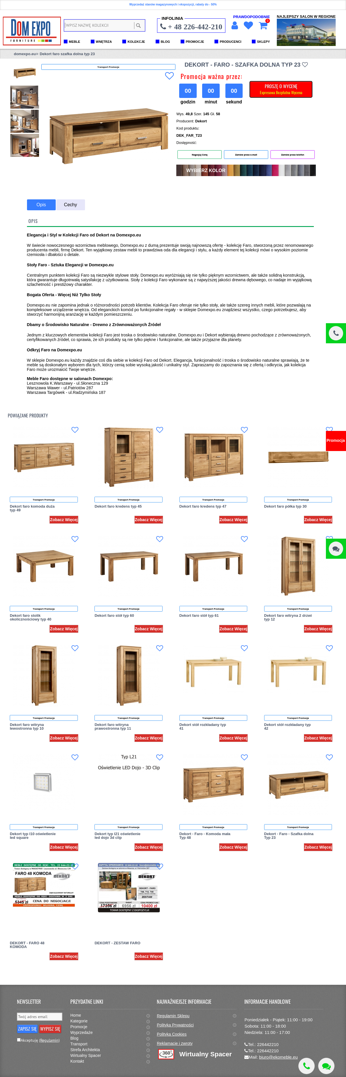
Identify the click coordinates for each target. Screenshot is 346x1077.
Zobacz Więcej (64, 519)
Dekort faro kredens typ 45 (118, 506)
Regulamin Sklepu (173, 1016)
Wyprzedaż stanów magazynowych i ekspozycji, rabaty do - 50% (173, 4)
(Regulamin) (49, 1040)
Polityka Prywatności (175, 1025)
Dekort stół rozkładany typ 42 (287, 726)
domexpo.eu (25, 54)
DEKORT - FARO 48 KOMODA (27, 945)
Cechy (70, 204)
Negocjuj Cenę (200, 154)
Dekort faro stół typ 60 (114, 615)
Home (75, 1015)
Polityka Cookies (172, 1034)
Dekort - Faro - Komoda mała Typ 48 (205, 835)
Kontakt (77, 1061)
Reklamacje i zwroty (174, 1043)
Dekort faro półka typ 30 (285, 506)
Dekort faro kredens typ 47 (203, 506)
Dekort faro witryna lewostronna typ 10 (27, 726)
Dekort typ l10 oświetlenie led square (33, 835)
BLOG (165, 41)
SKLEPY (263, 41)
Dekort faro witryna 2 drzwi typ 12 (288, 617)
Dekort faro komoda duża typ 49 (32, 508)
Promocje (78, 1026)
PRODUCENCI (230, 41)
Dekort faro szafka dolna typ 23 (67, 54)
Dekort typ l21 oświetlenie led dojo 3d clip (117, 835)
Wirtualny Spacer (85, 1055)
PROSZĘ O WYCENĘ (281, 89)
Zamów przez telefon (292, 154)
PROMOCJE (195, 41)
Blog (74, 1038)
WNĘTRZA (104, 41)
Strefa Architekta (85, 1049)
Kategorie (79, 1021)
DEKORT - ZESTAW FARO (117, 943)
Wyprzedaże (81, 1032)
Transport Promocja (44, 499)
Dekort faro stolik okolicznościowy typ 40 (30, 617)
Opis (41, 204)
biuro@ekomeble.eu (278, 1057)
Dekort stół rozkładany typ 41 (202, 726)
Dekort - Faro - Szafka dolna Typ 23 (289, 835)
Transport (78, 1044)
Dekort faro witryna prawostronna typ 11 (112, 726)
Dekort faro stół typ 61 (199, 615)
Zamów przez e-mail (246, 154)
